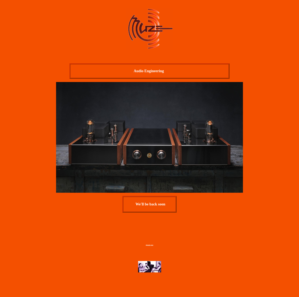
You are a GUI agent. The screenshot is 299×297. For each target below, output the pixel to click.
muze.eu (149, 245)
